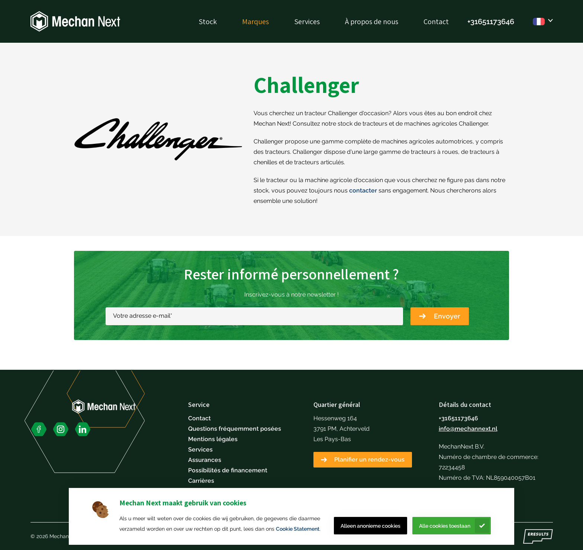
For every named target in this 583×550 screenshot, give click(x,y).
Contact (436, 21)
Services (307, 21)
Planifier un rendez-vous (369, 459)
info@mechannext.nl (468, 428)
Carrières (201, 480)
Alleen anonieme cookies (370, 526)
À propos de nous (371, 21)
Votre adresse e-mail (142, 315)
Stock (208, 21)
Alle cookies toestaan (444, 526)
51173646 (498, 21)
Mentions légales (213, 439)
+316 (474, 21)
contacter (363, 190)
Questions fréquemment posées (234, 428)
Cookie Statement (297, 529)
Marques (255, 21)
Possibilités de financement (227, 470)
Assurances (204, 459)
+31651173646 (458, 418)
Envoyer (447, 316)
